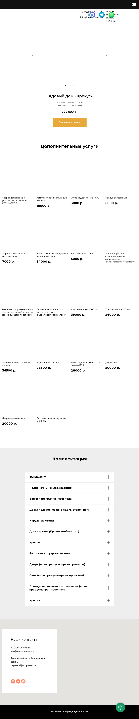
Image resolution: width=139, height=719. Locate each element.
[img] (11, 14)
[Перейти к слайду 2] (68, 85)
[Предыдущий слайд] (32, 56)
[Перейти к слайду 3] (70, 85)
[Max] (13, 681)
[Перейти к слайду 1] (65, 85)
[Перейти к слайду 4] (73, 85)
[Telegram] (18, 681)
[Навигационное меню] (134, 4)
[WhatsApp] (23, 681)
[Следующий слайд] (107, 56)
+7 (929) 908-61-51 (20, 647)
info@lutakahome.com (22, 651)
